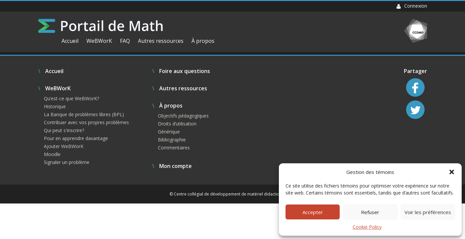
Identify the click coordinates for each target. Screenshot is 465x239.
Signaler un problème (66, 162)
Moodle (52, 154)
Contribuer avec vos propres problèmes (86, 122)
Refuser (370, 212)
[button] (451, 172)
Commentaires (174, 147)
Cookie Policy (367, 227)
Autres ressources (160, 40)
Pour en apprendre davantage (76, 138)
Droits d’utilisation (177, 123)
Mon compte (175, 166)
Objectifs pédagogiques (183, 116)
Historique (55, 106)
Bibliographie (172, 139)
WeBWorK (99, 40)
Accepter (312, 212)
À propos (202, 40)
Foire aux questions (184, 71)
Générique (169, 131)
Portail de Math (100, 26)
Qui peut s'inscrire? (64, 130)
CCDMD (415, 31)
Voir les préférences (428, 212)
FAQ (125, 40)
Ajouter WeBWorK (63, 146)
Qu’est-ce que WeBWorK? (71, 98)
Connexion (412, 6)
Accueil (69, 40)
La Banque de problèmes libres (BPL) (84, 114)
